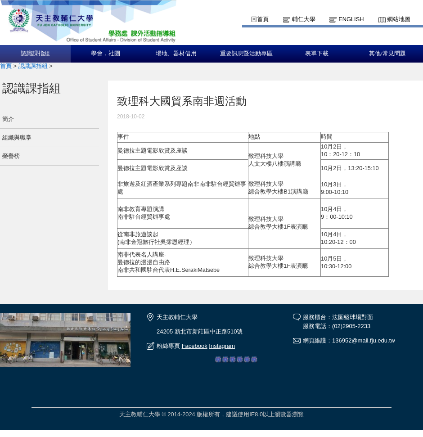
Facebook (194, 345)
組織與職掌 (17, 137)
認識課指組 (35, 53)
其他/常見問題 (387, 53)
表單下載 (316, 53)
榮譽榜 (11, 156)
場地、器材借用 (176, 53)
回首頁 (260, 19)
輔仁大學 (303, 19)
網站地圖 (398, 19)
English (351, 19)
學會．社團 (105, 53)
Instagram (222, 345)
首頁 (6, 66)
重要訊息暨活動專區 (246, 53)
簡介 (8, 119)
